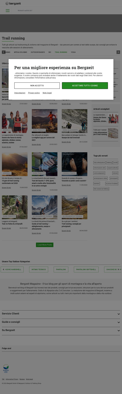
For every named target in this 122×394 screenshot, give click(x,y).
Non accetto (37, 85)
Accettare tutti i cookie (85, 85)
